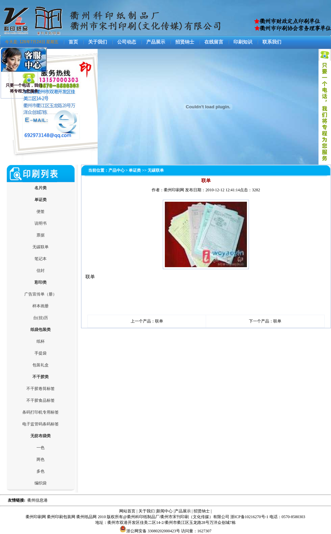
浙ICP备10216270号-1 (249, 516)
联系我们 (271, 42)
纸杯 (40, 341)
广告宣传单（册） (40, 294)
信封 (40, 270)
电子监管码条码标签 (40, 424)
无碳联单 (40, 247)
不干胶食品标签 (40, 400)
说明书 (40, 223)
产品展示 (155, 42)
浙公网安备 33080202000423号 (150, 531)
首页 (73, 42)
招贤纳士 (184, 42)
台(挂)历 (40, 317)
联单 (159, 321)
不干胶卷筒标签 (40, 388)
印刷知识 (242, 42)
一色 (40, 447)
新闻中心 (164, 511)
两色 (40, 459)
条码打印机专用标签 (40, 412)
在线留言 (213, 42)
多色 (40, 471)
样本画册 (40, 306)
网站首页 (127, 511)
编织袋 (40, 483)
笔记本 (40, 258)
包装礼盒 (40, 365)
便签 (40, 211)
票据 (40, 235)
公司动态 (126, 42)
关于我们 (97, 42)
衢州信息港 (37, 500)
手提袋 (40, 353)
